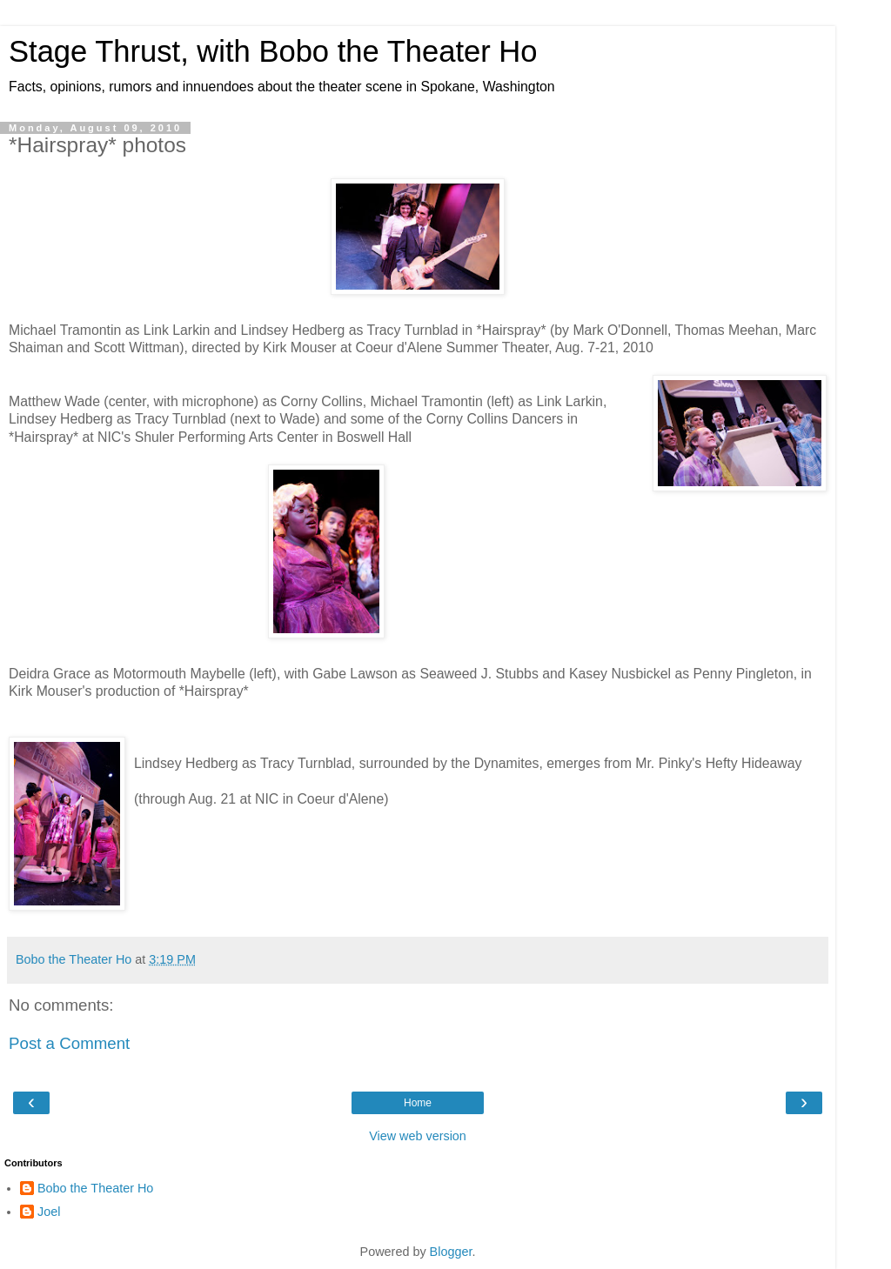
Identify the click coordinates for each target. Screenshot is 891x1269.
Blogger (451, 1252)
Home (418, 1103)
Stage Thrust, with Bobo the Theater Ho (273, 51)
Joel (48, 1212)
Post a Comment (69, 1043)
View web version (417, 1136)
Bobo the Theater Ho (95, 1188)
